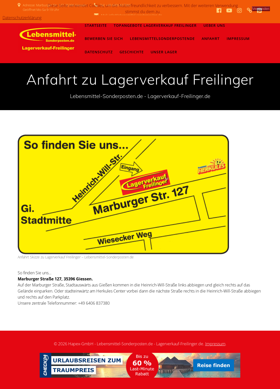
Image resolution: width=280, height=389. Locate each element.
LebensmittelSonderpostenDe (162, 38)
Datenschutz (99, 52)
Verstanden (260, 9)
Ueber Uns (214, 25)
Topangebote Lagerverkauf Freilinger (155, 25)
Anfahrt (211, 38)
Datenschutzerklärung (22, 17)
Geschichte (132, 52)
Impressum (238, 38)
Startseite (96, 25)
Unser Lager (164, 52)
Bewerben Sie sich (104, 38)
